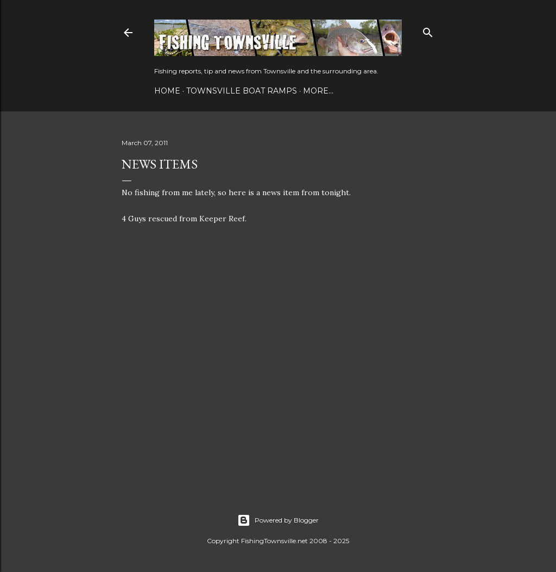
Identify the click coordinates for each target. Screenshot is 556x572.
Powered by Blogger (278, 520)
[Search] (427, 30)
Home (167, 91)
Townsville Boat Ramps (241, 91)
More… (318, 91)
